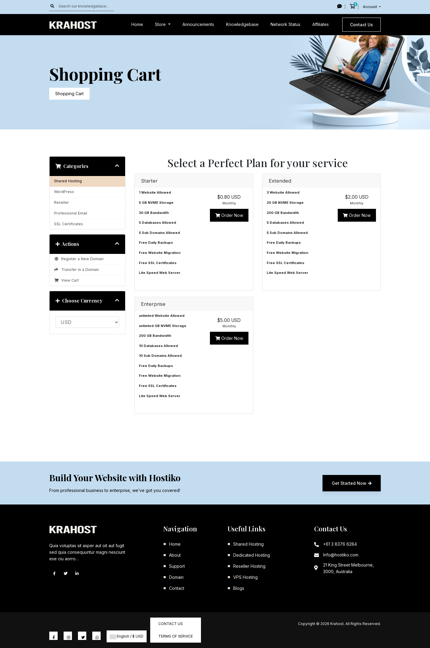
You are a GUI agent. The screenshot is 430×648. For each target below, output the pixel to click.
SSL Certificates (68, 224)
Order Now (229, 215)
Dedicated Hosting (251, 555)
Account (370, 6)
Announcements (198, 24)
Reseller (61, 202)
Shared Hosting (68, 181)
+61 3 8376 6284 (340, 544)
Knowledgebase (242, 24)
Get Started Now (351, 483)
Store (161, 24)
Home (137, 24)
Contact (176, 588)
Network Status (285, 24)
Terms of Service (175, 636)
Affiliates (320, 24)
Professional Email (70, 213)
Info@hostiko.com (340, 554)
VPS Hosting (245, 577)
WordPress (64, 191)
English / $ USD (126, 636)
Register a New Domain (79, 259)
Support (177, 566)
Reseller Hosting (249, 566)
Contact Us (361, 24)
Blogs (238, 588)
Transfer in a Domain (76, 269)
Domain (176, 577)
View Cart (66, 280)
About (175, 555)
